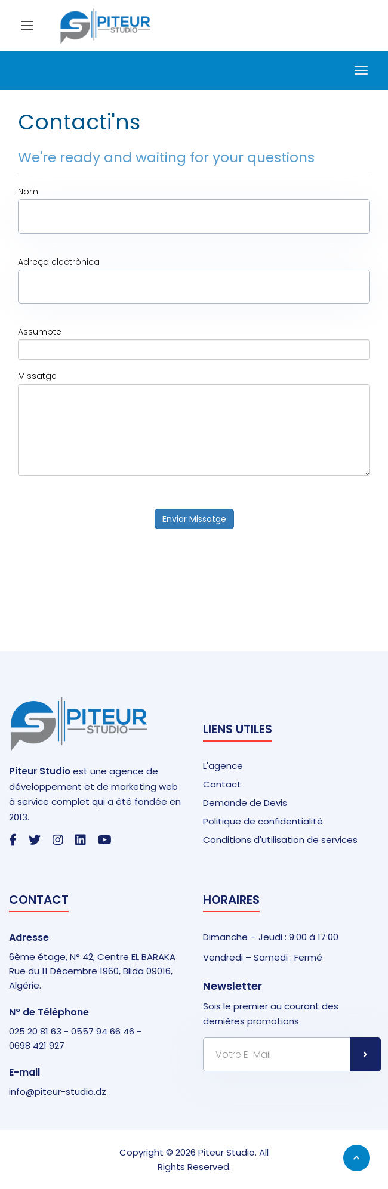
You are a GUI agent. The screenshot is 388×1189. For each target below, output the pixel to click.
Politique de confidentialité (263, 821)
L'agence (223, 765)
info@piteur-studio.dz (57, 1091)
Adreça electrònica (59, 262)
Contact (222, 784)
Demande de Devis (245, 802)
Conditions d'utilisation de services (280, 839)
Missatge (37, 376)
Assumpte (39, 332)
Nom (28, 191)
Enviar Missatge (194, 519)
